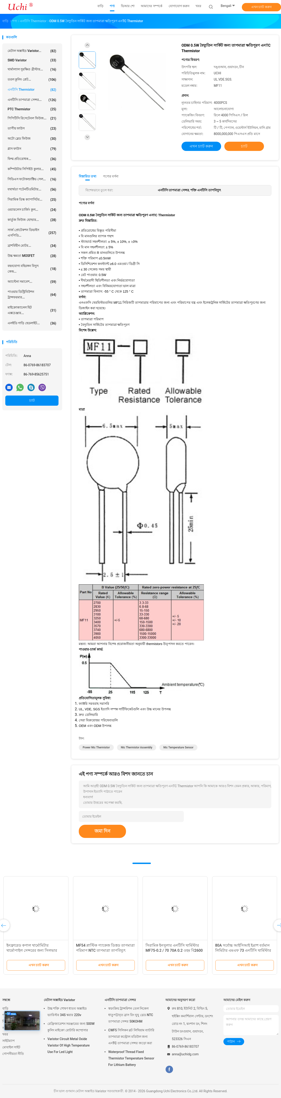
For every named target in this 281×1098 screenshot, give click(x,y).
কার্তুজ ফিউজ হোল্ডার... (32, 220)
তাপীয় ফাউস (32, 128)
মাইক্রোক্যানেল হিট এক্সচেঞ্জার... (32, 310)
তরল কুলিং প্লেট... (32, 79)
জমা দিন (102, 831)
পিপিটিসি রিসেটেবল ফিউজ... (32, 118)
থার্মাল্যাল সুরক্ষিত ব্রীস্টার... (32, 69)
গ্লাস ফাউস (32, 149)
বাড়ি (5, 1008)
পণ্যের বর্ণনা (110, 176)
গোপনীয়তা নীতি (13, 1054)
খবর (5, 1034)
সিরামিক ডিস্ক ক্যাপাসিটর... (32, 199)
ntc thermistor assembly (136, 747)
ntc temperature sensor (178, 747)
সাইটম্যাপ (8, 1041)
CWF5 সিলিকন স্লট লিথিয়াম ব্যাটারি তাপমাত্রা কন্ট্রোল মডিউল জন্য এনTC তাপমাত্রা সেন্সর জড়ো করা (131, 1036)
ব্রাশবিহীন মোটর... (32, 245)
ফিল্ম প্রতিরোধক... (32, 159)
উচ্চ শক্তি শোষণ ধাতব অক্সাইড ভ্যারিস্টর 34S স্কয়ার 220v (67, 1012)
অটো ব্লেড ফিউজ (32, 138)
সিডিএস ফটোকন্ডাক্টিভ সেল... (32, 179)
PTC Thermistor (32, 109)
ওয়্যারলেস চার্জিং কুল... (32, 209)
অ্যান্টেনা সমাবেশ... (32, 281)
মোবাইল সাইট (11, 1047)
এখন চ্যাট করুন (261, 7)
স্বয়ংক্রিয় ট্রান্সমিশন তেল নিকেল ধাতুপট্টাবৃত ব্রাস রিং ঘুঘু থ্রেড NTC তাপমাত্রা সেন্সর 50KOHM (130, 1015)
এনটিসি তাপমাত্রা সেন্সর (120, 1000)
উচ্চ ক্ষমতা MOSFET (32, 256)
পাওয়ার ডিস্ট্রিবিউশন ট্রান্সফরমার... (32, 294)
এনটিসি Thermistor (32, 89)
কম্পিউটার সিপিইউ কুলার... (32, 169)
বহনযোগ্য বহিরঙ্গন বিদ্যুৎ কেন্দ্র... (32, 268)
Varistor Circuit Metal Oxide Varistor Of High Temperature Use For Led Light (68, 1045)
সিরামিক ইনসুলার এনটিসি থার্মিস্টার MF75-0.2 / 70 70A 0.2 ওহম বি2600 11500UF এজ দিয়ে (174, 950)
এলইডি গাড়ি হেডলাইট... (32, 323)
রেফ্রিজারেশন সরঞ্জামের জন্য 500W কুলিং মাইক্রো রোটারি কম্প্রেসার (71, 1027)
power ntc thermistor (96, 747)
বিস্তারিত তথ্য (88, 176)
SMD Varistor (32, 60)
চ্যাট (32, 400)
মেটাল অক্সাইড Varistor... (32, 51)
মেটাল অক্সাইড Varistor (59, 1000)
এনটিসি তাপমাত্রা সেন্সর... (32, 100)
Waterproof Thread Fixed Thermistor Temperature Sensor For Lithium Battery (131, 1058)
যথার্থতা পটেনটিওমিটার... (32, 189)
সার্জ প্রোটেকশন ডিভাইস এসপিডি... (32, 232)
